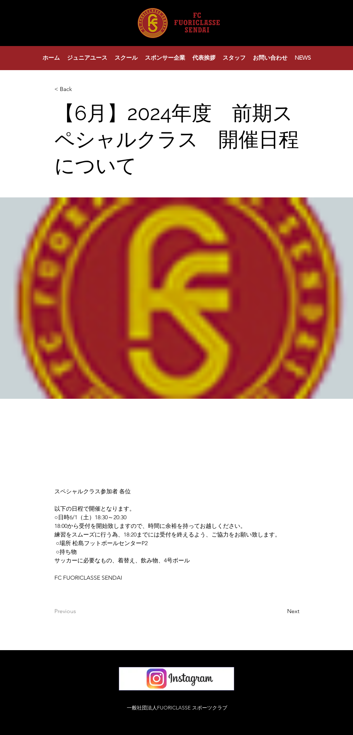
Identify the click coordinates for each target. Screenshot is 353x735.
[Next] (281, 611)
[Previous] (78, 611)
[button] (87, 57)
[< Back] (78, 89)
